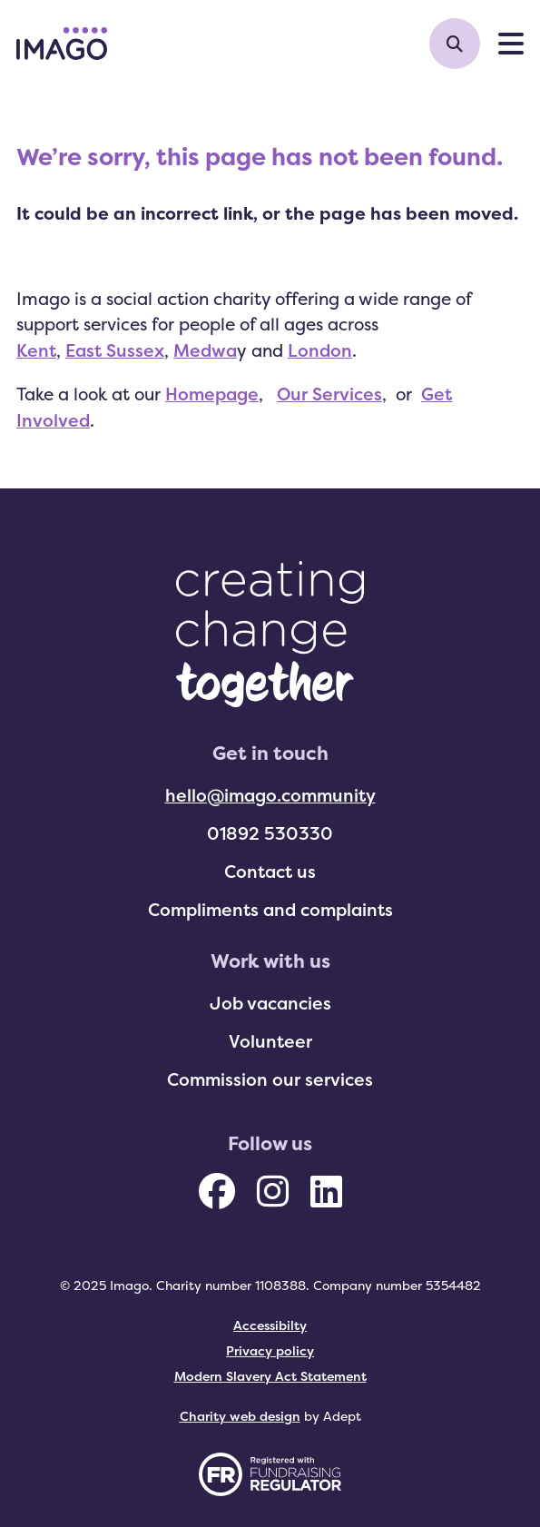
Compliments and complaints (270, 909)
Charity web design (240, 1415)
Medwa (205, 350)
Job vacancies (270, 1003)
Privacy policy (270, 1350)
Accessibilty (270, 1325)
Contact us (270, 871)
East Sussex (114, 350)
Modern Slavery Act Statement (270, 1375)
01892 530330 (270, 833)
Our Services (329, 394)
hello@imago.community (270, 795)
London (320, 350)
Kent (36, 350)
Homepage (212, 394)
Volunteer (270, 1041)
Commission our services (270, 1079)
